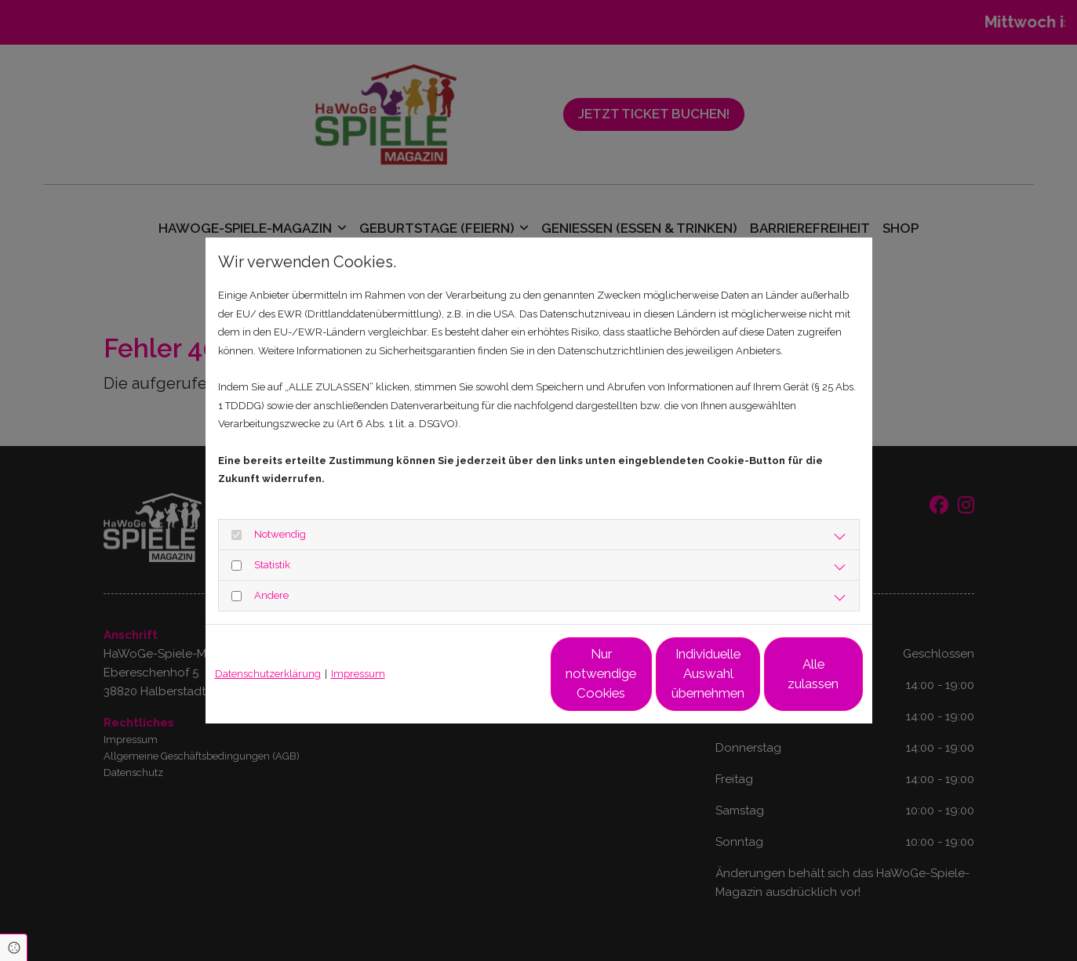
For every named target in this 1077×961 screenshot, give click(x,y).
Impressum (358, 674)
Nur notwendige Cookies (492, 673)
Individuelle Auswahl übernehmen (641, 674)
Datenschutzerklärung (268, 674)
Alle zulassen (790, 673)
